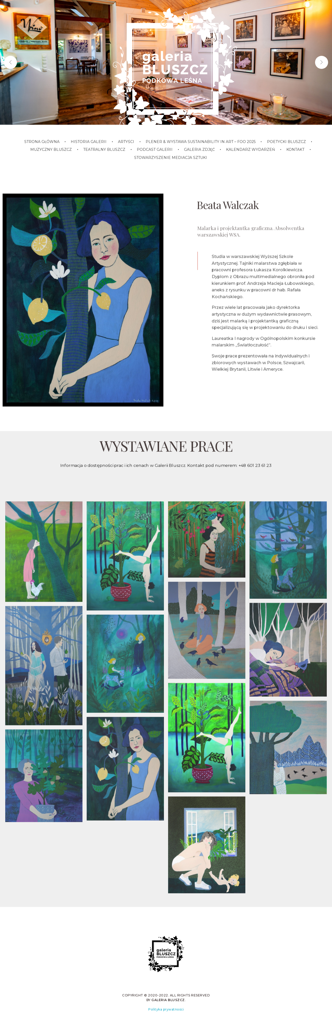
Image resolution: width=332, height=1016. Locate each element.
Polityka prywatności (166, 1009)
